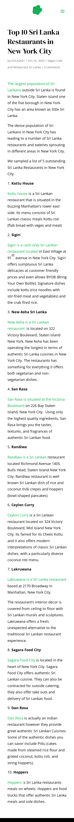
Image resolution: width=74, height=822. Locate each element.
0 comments (52, 67)
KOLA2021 (18, 61)
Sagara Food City (21, 660)
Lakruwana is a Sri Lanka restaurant (36, 579)
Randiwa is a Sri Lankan (27, 457)
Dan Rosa (15, 718)
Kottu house (17, 193)
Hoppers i (15, 782)
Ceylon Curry (18, 515)
